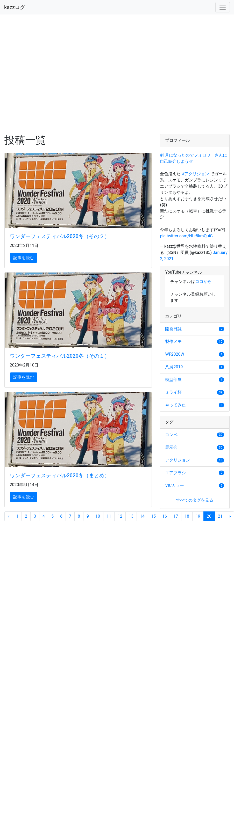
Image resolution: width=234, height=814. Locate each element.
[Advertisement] (53, 74)
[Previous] (8, 516)
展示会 (171, 447)
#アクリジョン (195, 173)
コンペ (171, 434)
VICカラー (174, 485)
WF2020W (174, 354)
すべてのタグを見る (194, 500)
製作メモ (173, 341)
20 (211, 516)
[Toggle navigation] (222, 7)
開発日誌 (173, 328)
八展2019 (174, 366)
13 (131, 516)
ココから (203, 281)
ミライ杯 (173, 392)
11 (109, 516)
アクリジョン (177, 460)
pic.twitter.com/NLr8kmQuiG (186, 235)
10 (97, 516)
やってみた (175, 404)
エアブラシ (175, 472)
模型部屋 (173, 379)
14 (142, 516)
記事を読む (23, 257)
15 (153, 516)
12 (120, 516)
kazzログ (14, 7)
